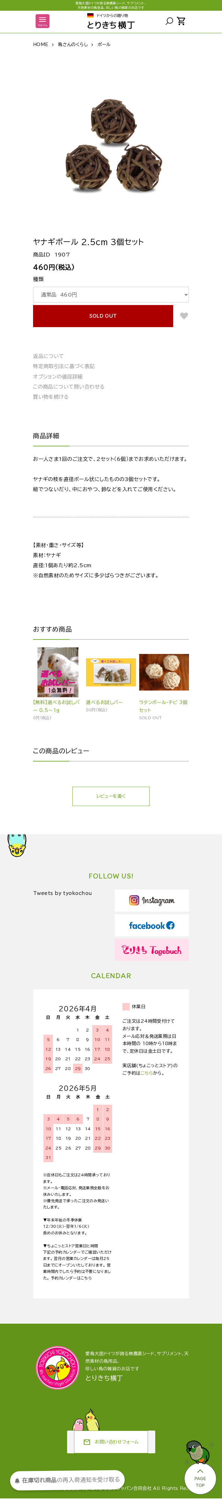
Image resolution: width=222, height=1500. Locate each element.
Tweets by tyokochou (65, 894)
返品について (48, 356)
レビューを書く (111, 797)
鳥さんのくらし (73, 44)
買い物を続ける (51, 396)
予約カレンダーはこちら (71, 1279)
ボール (104, 44)
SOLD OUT (103, 316)
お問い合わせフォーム (111, 1443)
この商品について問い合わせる (69, 386)
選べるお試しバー (106, 702)
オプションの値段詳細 (58, 376)
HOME (40, 44)
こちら (147, 1075)
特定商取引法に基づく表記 (64, 366)
